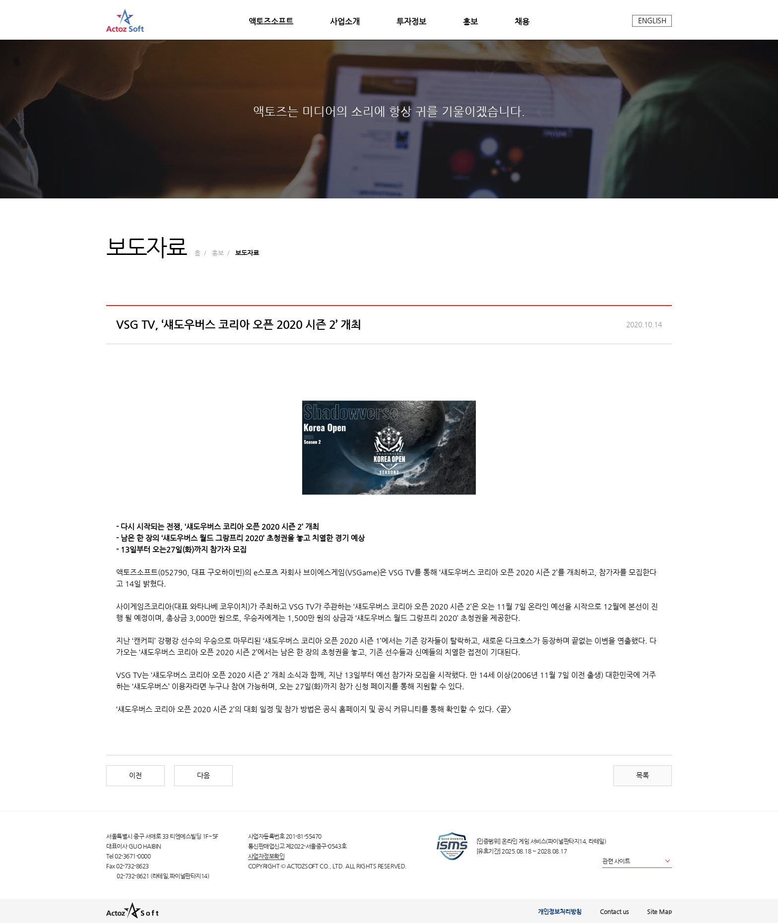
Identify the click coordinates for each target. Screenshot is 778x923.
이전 (135, 775)
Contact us (614, 912)
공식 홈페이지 (345, 709)
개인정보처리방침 (560, 912)
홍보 (470, 21)
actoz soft (125, 20)
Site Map (659, 912)
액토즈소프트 (271, 21)
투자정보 (411, 21)
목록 (642, 775)
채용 (522, 21)
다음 (203, 775)
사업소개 (345, 21)
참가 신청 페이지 (365, 686)
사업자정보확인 (266, 856)
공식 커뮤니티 (399, 709)
